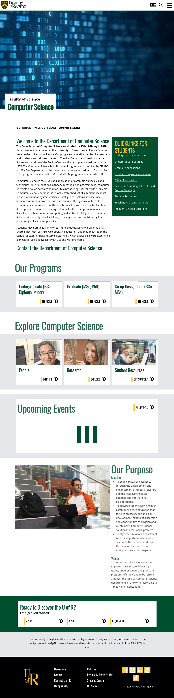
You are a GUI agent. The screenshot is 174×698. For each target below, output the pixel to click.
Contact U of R (62, 680)
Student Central (96, 680)
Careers (58, 674)
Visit (71, 621)
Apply (29, 621)
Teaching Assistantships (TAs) (132, 202)
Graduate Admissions (127, 168)
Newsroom (60, 668)
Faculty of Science (44, 127)
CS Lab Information (126, 180)
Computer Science (69, 127)
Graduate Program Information (133, 174)
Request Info (119, 621)
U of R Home (23, 127)
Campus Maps (61, 685)
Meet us (47, 379)
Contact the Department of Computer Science (59, 248)
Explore (95, 379)
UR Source (93, 685)
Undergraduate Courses (129, 161)
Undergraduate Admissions (131, 155)
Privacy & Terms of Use (100, 674)
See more (47, 302)
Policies (91, 668)
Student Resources (126, 196)
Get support (141, 379)
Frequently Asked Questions (131, 208)
